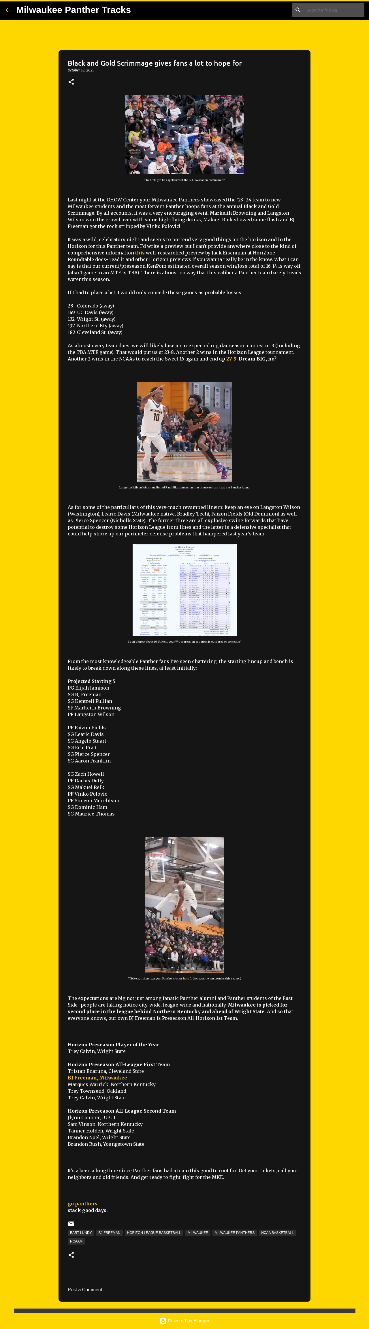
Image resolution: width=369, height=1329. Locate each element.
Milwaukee (198, 1233)
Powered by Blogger (185, 1320)
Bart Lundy (81, 1233)
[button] (71, 82)
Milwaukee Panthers (235, 1233)
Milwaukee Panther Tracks (73, 10)
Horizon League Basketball (154, 1233)
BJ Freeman (110, 1233)
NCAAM (76, 1241)
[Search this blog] (334, 10)
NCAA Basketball (277, 1233)
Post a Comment (85, 1289)
